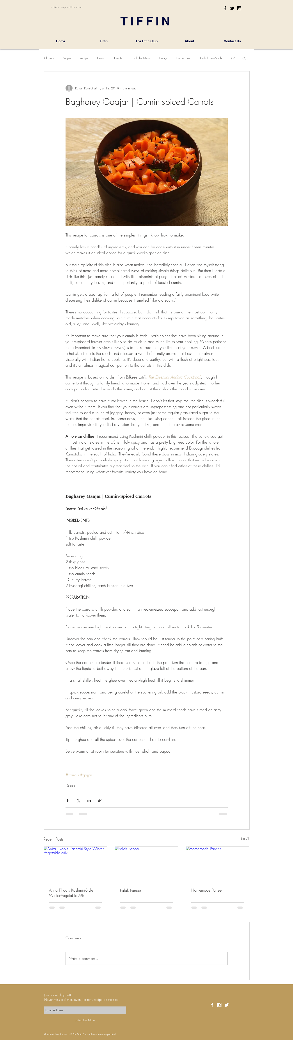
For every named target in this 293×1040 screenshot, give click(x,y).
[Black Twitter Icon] (232, 8)
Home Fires (183, 58)
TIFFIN (146, 21)
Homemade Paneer (207, 890)
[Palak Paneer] (146, 864)
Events (118, 58)
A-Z (233, 58)
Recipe (84, 58)
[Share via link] (100, 800)
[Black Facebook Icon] (225, 8)
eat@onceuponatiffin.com (66, 7)
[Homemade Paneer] (217, 864)
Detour (101, 58)
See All (245, 838)
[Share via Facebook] (68, 800)
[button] (244, 58)
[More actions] (225, 88)
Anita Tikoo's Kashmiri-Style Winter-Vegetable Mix (71, 892)
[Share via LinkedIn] (89, 800)
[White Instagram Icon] (219, 1005)
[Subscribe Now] (85, 1020)
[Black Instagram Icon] (239, 8)
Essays (163, 58)
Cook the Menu (141, 58)
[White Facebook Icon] (212, 1005)
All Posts (49, 58)
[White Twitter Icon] (226, 1005)
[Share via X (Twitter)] (78, 800)
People (66, 58)
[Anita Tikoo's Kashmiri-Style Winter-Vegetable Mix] (75, 864)
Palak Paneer (130, 890)
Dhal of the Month (210, 58)
